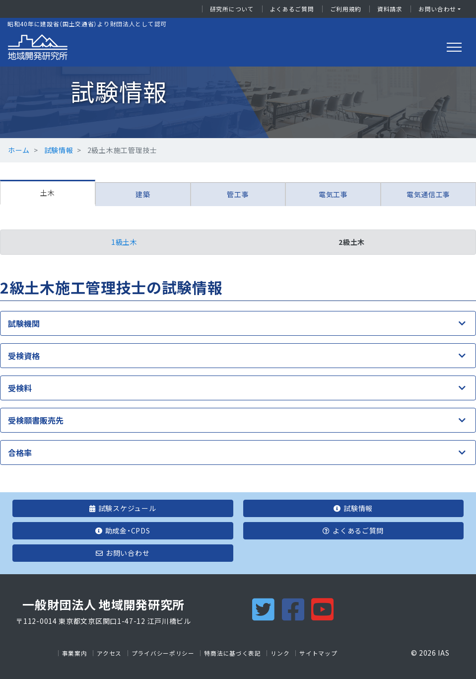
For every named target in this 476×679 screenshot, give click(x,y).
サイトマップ (318, 653)
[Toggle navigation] (454, 47)
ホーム (19, 150)
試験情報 (58, 150)
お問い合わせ (437, 8)
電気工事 (333, 194)
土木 (47, 193)
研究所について (232, 8)
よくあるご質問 (292, 8)
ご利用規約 (346, 8)
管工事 (238, 194)
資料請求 (390, 8)
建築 (143, 194)
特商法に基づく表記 (232, 653)
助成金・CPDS (122, 530)
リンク (280, 653)
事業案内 (74, 653)
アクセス (109, 653)
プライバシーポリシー (163, 653)
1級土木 (124, 242)
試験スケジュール (122, 508)
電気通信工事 (428, 194)
